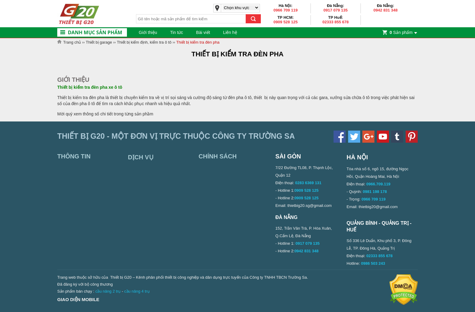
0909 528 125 (286, 22)
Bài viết (203, 32)
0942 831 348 (386, 10)
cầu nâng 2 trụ (108, 291)
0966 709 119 (286, 10)
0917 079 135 (336, 10)
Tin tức (176, 32)
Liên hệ (230, 32)
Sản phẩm (401, 32)
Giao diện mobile (78, 299)
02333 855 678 (335, 22)
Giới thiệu (148, 32)
